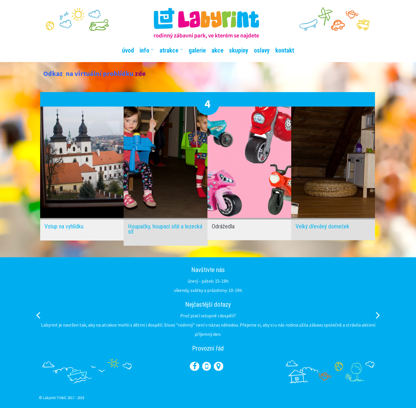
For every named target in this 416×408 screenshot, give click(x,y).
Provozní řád (208, 348)
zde (140, 73)
